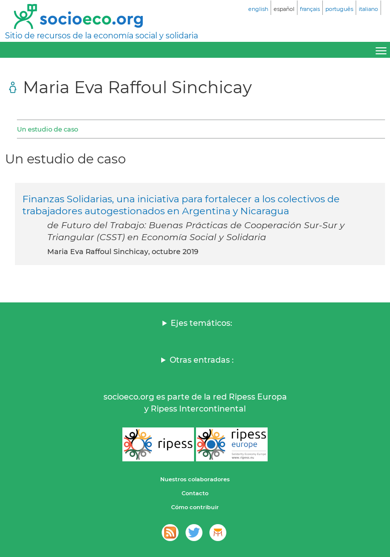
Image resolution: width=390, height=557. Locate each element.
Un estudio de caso (47, 129)
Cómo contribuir (195, 507)
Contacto (195, 493)
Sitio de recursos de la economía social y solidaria (101, 35)
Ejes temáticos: (201, 323)
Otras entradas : (202, 360)
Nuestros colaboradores (195, 479)
